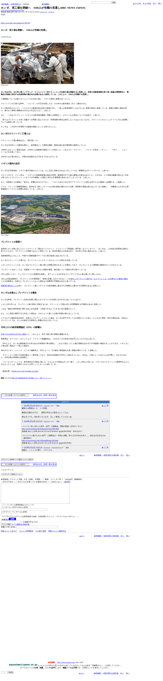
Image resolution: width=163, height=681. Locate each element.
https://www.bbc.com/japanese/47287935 (15, 23)
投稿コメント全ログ (9, 535)
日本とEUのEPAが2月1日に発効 (13, 334)
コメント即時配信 (26, 535)
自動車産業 (21, 378)
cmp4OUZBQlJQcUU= (56, 447)
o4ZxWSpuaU (47, 447)
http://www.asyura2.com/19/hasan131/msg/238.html (12, 10)
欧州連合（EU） (34, 378)
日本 (16, 378)
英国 (12, 378)
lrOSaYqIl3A (51, 12)
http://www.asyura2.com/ (66, 666)
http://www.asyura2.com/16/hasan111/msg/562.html (40, 429)
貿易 (41, 378)
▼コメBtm (147, 3)
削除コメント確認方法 (57, 535)
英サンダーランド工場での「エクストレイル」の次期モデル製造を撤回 (99, 279)
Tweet (3, 14)
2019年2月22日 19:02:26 (33, 447)
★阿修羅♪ (5, 4)
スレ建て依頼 (40, 535)
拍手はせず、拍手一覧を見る (44, 395)
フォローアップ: (7, 470)
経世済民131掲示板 (111, 455)
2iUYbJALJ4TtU (43, 12)
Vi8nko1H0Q (47, 421)
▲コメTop (137, 3)
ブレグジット (47, 378)
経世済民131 (16, 4)
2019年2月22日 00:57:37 (33, 405)
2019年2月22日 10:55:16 (33, 421)
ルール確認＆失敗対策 (20, 528)
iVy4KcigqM (46, 405)
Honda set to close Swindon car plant (25, 371)
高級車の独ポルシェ (9, 286)
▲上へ (82, 455)
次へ (154, 3)
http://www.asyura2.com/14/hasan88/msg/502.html (40, 440)
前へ (160, 3)
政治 (26, 378)
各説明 (67, 482)
